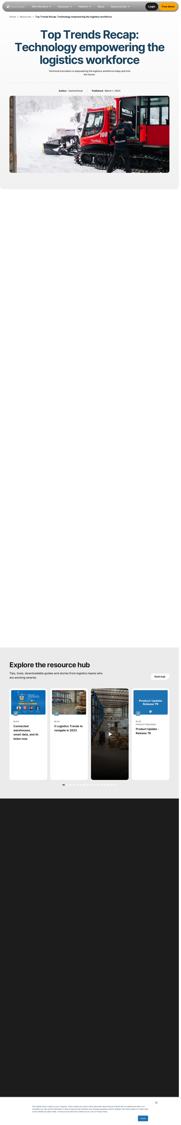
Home (12, 16)
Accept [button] (143, 1118)
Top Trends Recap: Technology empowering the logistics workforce (73, 16)
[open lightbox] (110, 734)
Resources (25, 16)
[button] (64, 784)
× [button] (156, 1102)
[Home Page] (15, 7)
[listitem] (101, 6)
